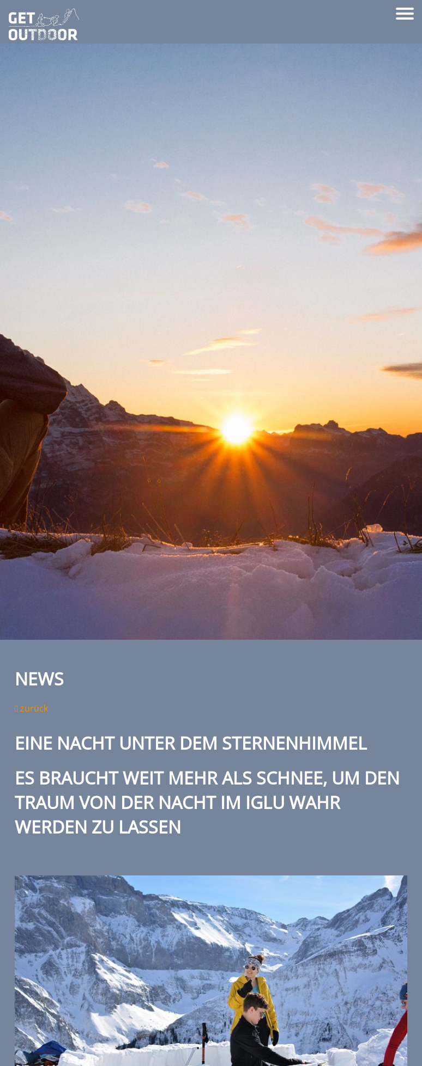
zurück (31, 708)
